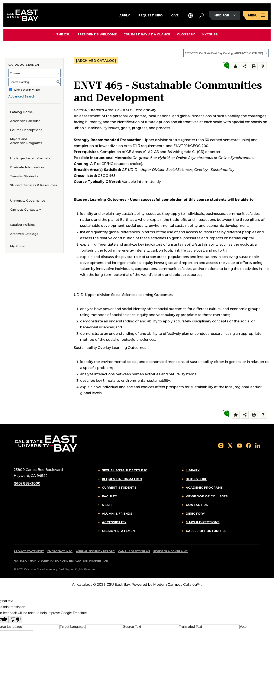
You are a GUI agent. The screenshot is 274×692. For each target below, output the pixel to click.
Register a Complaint (170, 551)
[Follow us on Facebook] (248, 445)
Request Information (122, 479)
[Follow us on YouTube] (239, 445)
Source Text (132, 626)
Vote (243, 626)
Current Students (119, 487)
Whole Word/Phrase (26, 89)
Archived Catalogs (24, 234)
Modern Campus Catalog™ (177, 585)
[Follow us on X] (230, 445)
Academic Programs (204, 487)
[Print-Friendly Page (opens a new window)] (254, 66)
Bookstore (196, 479)
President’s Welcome (97, 34)
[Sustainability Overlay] (225, 65)
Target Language (72, 626)
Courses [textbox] (15, 73)
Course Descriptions (26, 130)
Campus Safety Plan (134, 551)
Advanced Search (21, 96)
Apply (124, 14)
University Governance (27, 201)
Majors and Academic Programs (26, 141)
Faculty (109, 496)
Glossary (186, 34)
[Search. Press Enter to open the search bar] (201, 15)
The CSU (63, 34)
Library (193, 470)
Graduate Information (27, 167)
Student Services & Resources (33, 185)
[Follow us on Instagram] (220, 445)
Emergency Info (59, 551)
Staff (107, 505)
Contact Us (197, 505)
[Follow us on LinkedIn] (257, 445)
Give (174, 14)
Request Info (150, 14)
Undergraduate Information (32, 158)
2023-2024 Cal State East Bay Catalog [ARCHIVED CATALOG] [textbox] (224, 53)
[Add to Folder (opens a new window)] (235, 66)
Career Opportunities (206, 531)
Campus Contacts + (25, 209)
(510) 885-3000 (27, 483)
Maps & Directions (202, 522)
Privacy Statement (29, 551)
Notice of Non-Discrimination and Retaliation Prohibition (61, 560)
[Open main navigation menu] (255, 15)
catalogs (84, 585)
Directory (195, 514)
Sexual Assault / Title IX (124, 470)
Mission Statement (119, 531)
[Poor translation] (15, 619)
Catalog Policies (22, 225)
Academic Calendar (25, 121)
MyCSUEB (210, 34)
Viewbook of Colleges (207, 496)
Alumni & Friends (117, 514)
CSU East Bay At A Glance (146, 34)
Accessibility (114, 522)
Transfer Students (24, 176)
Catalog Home (21, 112)
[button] (190, 15)
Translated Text (190, 626)
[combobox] (226, 53)
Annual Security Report (95, 551)
